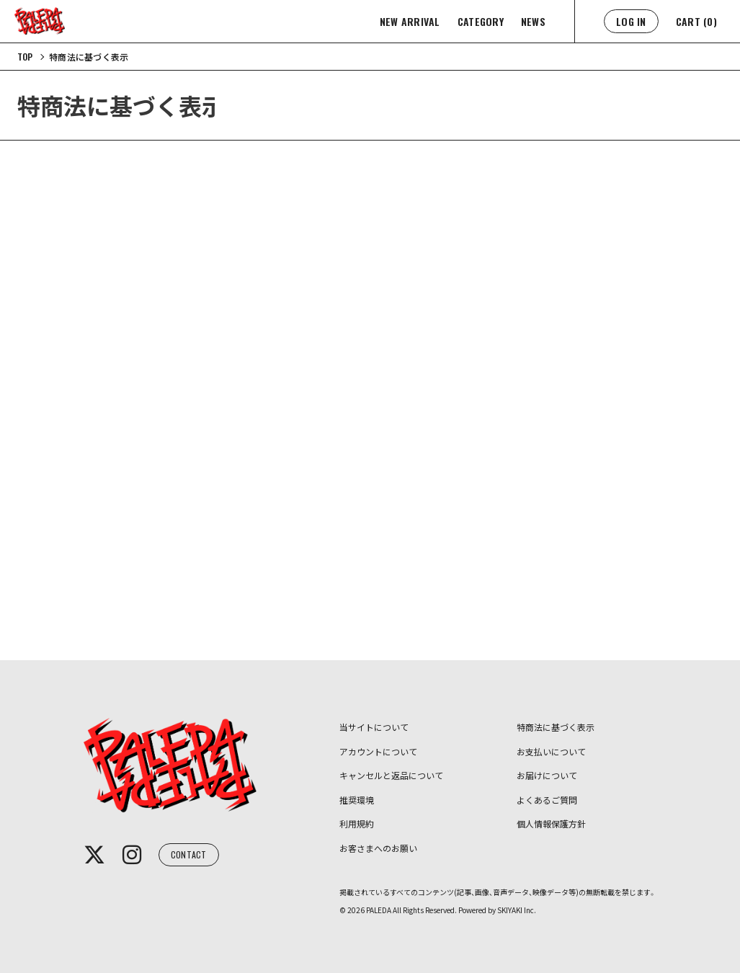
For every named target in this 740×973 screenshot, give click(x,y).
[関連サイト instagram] (131, 855)
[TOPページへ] (25, 56)
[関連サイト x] (94, 855)
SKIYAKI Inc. (516, 910)
